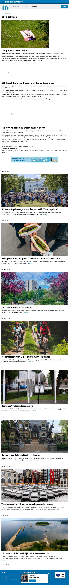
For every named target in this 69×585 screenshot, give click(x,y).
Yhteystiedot (5, 579)
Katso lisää (4, 565)
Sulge (48, 573)
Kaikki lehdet (33, 6)
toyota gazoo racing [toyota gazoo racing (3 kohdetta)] (55, 150)
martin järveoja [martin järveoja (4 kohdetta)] (5, 150)
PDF (39, 580)
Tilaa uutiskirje (16, 6)
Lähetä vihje (25, 6)
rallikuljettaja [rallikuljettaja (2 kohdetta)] (27, 150)
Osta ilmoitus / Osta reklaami (5, 576)
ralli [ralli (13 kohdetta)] (22, 150)
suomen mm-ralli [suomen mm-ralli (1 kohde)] (44, 150)
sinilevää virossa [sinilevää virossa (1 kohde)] (35, 150)
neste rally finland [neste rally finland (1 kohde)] (15, 150)
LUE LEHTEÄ (32, 580)
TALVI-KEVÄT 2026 (34, 577)
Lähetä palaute (15, 576)
